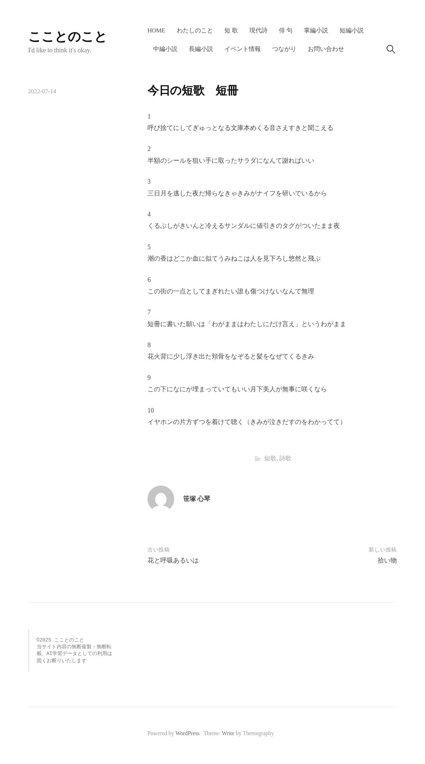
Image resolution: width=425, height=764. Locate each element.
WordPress (187, 733)
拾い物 (387, 560)
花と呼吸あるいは (173, 560)
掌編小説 (316, 30)
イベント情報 (242, 49)
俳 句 (285, 30)
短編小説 (352, 30)
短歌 (270, 458)
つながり (284, 49)
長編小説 (201, 49)
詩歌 (285, 458)
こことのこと (67, 37)
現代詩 (258, 30)
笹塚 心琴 (197, 498)
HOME (156, 30)
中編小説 (165, 49)
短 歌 (231, 30)
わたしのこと (195, 30)
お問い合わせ (326, 49)
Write (228, 733)
